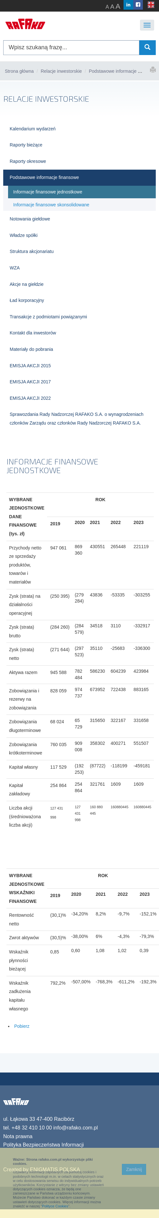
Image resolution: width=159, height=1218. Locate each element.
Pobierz (21, 1026)
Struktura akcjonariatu (32, 251)
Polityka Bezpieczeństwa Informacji (43, 1145)
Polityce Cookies (55, 1206)
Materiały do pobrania (31, 349)
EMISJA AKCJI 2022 (30, 398)
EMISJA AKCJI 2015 (30, 365)
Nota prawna (18, 1136)
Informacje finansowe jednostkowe (47, 191)
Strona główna (19, 71)
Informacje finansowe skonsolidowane (51, 204)
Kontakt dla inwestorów (33, 332)
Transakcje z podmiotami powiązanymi (48, 316)
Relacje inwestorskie (61, 71)
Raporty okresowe (28, 161)
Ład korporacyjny (27, 300)
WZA (15, 267)
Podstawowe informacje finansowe (123, 71)
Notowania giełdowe (30, 218)
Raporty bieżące (26, 144)
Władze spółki (23, 235)
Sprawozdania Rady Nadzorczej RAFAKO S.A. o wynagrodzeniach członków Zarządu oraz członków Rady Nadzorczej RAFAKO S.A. (77, 419)
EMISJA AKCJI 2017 (30, 381)
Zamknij (134, 1169)
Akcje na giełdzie (27, 284)
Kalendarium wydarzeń (32, 128)
